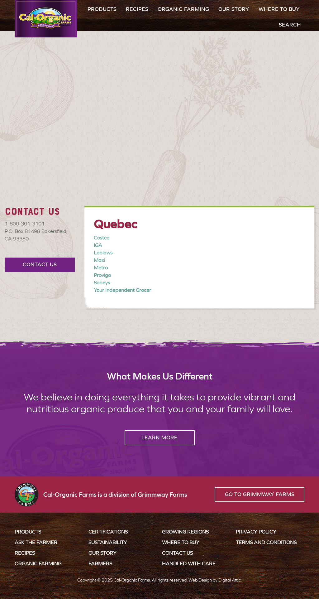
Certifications (108, 532)
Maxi (99, 260)
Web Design (200, 580)
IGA (98, 245)
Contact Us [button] (40, 265)
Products (102, 9)
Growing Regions (185, 532)
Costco (101, 238)
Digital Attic (229, 580)
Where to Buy (279, 9)
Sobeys (102, 283)
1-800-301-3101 (25, 224)
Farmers (100, 564)
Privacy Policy (256, 532)
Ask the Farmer (36, 542)
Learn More (159, 438)
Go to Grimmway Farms (259, 494)
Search (290, 25)
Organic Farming (183, 9)
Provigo (102, 275)
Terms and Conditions (266, 542)
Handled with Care (189, 564)
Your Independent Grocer (122, 290)
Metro (101, 268)
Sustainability (107, 542)
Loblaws (103, 253)
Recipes (137, 9)
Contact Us (177, 553)
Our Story (233, 9)
